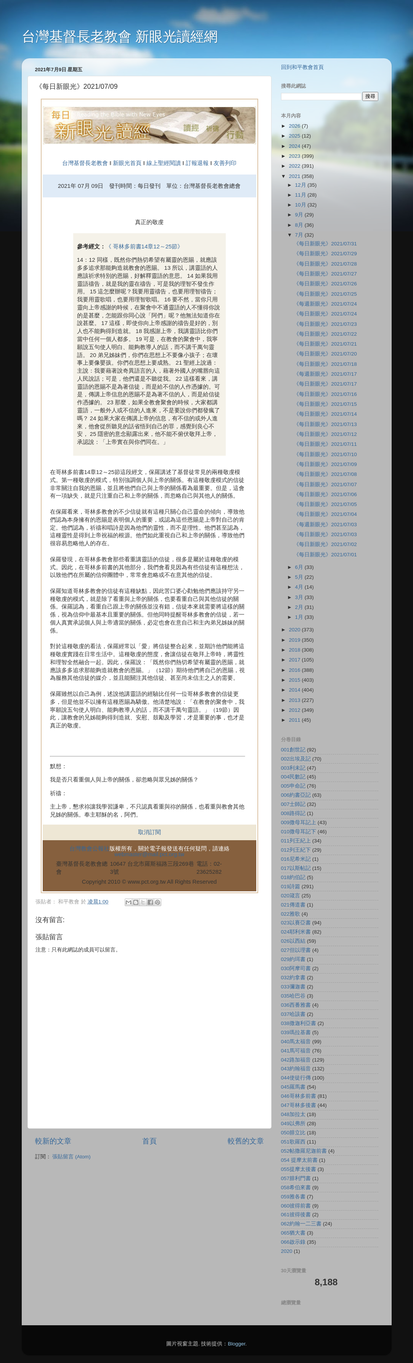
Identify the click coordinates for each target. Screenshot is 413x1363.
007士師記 (293, 804)
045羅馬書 (293, 1087)
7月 (300, 235)
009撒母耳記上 (299, 822)
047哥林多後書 (299, 1105)
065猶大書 (293, 1233)
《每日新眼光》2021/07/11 (325, 444)
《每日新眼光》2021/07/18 (325, 364)
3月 (300, 597)
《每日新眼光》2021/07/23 (325, 324)
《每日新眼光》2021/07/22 (325, 334)
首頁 (149, 1141)
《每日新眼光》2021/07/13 (325, 424)
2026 (295, 126)
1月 (300, 617)
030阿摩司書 (296, 968)
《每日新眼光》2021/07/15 (325, 404)
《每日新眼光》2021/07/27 (325, 274)
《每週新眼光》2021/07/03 (325, 524)
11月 (301, 195)
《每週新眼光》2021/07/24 (325, 304)
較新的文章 (53, 1141)
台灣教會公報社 (89, 849)
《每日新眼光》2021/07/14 (325, 414)
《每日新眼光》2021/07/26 (325, 284)
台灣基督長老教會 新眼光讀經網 (120, 36)
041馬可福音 (296, 1051)
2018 (295, 650)
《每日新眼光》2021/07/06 (325, 494)
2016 (295, 670)
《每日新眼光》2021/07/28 (325, 264)
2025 (295, 136)
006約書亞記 (296, 795)
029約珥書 (293, 959)
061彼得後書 (296, 1214)
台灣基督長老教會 (85, 163)
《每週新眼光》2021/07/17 (325, 374)
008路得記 (293, 813)
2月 (300, 607)
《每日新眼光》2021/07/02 (325, 544)
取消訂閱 (149, 832)
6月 (300, 567)
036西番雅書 (296, 1005)
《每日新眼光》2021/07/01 (325, 554)
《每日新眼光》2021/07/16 (325, 394)
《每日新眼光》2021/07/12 (325, 434)
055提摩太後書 (299, 1169)
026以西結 (293, 941)
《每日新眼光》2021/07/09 (325, 464)
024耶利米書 (296, 932)
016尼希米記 (296, 859)
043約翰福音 (296, 1069)
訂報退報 (197, 163)
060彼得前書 (296, 1206)
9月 (300, 215)
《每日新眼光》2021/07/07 (325, 484)
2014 (295, 690)
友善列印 (225, 163)
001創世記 (293, 750)
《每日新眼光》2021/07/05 (325, 504)
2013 (295, 700)
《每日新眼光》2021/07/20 (325, 354)
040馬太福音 (296, 1041)
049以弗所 (293, 1123)
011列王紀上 (296, 841)
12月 (301, 185)
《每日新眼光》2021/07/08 (325, 474)
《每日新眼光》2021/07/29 (325, 253)
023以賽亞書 (296, 923)
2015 (295, 680)
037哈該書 (293, 1014)
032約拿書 (293, 977)
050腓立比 (293, 1133)
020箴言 (291, 896)
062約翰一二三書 (301, 1224)
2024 (295, 146)
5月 (300, 577)
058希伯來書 (296, 1187)
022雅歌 (291, 914)
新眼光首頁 (127, 163)
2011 (295, 720)
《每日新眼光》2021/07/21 (325, 344)
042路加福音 (296, 1060)
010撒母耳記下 (299, 831)
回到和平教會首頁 (302, 67)
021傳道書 (293, 905)
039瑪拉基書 (296, 1032)
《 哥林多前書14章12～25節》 (144, 246)
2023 (295, 156)
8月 (300, 225)
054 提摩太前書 (299, 1160)
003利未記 (293, 768)
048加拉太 (293, 1114)
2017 (295, 660)
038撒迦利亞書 (299, 1023)
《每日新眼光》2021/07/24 (325, 314)
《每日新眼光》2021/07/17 (325, 384)
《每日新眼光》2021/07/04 (325, 514)
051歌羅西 (293, 1142)
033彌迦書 (293, 987)
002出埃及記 (296, 759)
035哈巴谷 (293, 996)
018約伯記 (293, 877)
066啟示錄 (293, 1242)
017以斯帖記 (296, 868)
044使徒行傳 (296, 1078)
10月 (301, 205)
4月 (300, 587)
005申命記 (293, 786)
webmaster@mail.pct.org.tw (149, 854)
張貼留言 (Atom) (71, 1157)
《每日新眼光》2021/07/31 (325, 244)
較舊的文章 (246, 1141)
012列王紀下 (296, 850)
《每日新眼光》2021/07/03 (325, 534)
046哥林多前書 (299, 1096)
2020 (295, 630)
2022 (295, 166)
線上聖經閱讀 (163, 163)
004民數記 (293, 777)
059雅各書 (293, 1197)
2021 (295, 176)
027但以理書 (296, 950)
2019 (295, 640)
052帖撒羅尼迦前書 (304, 1151)
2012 (295, 710)
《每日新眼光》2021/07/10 (325, 454)
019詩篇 (291, 886)
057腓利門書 (296, 1178)
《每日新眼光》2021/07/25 (325, 294)
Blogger (236, 1344)
